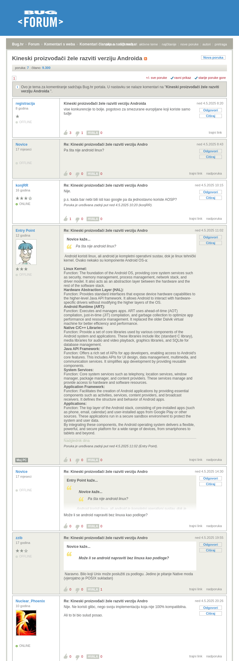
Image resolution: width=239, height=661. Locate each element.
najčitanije (169, 44)
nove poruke (189, 44)
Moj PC (22, 460)
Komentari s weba (59, 44)
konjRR (22, 185)
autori (207, 44)
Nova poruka (213, 57)
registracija (127, 44)
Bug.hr (18, 44)
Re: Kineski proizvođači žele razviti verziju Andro (106, 144)
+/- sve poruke (156, 77)
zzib (19, 538)
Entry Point (26, 230)
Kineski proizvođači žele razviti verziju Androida (105, 103)
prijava (110, 44)
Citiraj (210, 116)
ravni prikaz (182, 77)
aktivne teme (148, 44)
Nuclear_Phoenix (31, 601)
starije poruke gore (212, 77)
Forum (33, 44)
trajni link (215, 132)
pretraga (221, 44)
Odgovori (210, 110)
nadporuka (214, 173)
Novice (22, 144)
